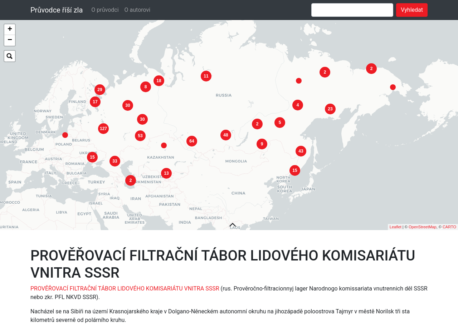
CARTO (449, 222)
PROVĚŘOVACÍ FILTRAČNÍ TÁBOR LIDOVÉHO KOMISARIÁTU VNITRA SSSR (124, 284)
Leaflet (395, 222)
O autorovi (138, 9)
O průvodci (104, 9)
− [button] (10, 40)
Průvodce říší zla (56, 10)
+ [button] (10, 29)
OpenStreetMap (423, 222)
